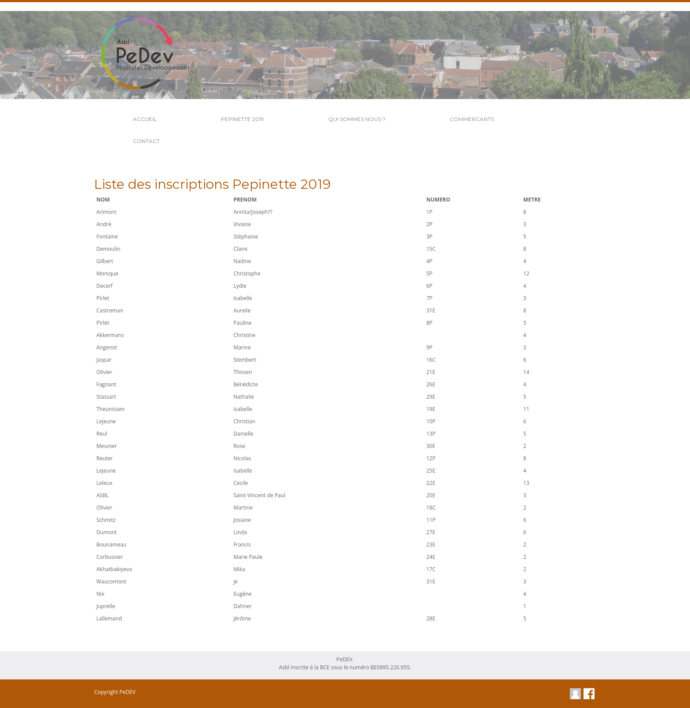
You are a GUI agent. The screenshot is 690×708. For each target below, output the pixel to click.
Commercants (472, 119)
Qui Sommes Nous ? (356, 119)
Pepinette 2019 (242, 119)
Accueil (145, 119)
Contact (146, 141)
